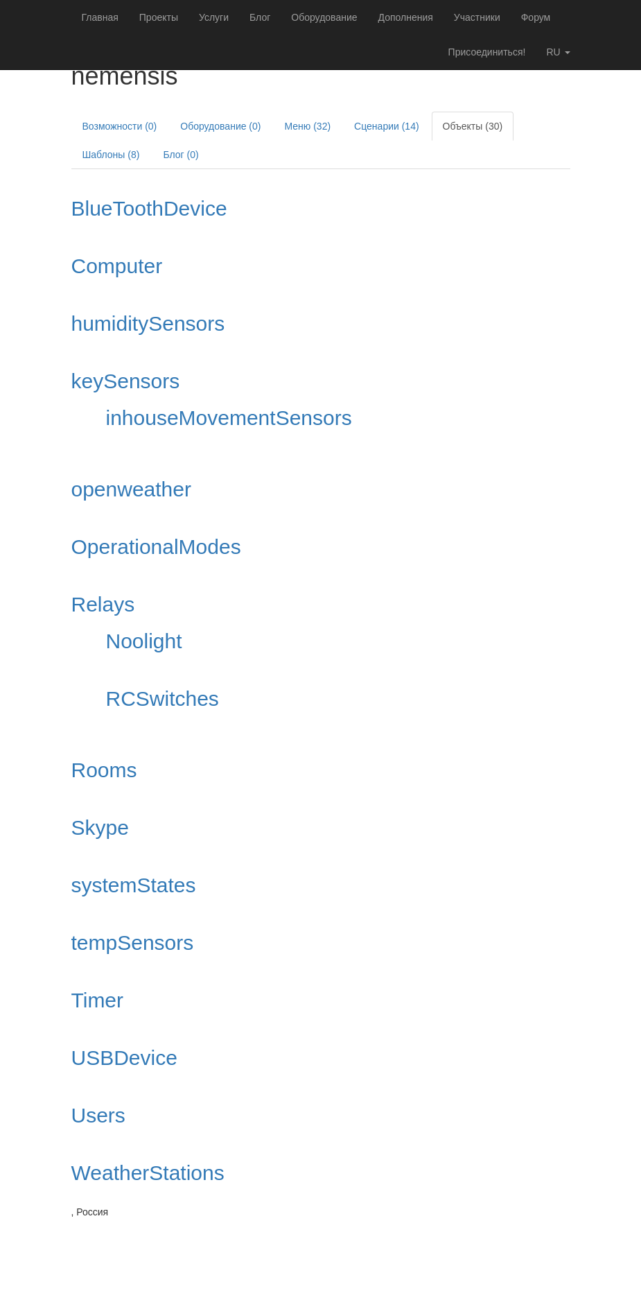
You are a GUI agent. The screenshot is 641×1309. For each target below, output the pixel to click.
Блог (259, 17)
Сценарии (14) (386, 126)
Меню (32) (307, 126)
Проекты (158, 17)
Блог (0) (180, 154)
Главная (100, 17)
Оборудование (324, 17)
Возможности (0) (119, 126)
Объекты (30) (473, 126)
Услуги (214, 17)
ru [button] (558, 52)
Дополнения (405, 17)
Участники (477, 17)
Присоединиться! (487, 52)
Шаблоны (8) (111, 154)
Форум (536, 17)
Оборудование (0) (220, 126)
